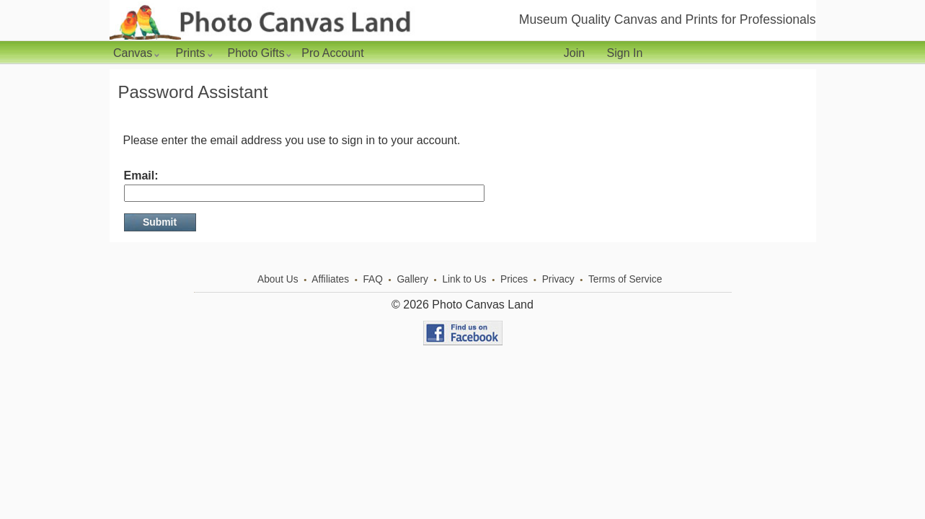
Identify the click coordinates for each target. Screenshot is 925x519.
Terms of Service (625, 279)
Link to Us (464, 279)
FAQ (373, 279)
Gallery (412, 279)
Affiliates (330, 279)
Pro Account (332, 53)
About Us (277, 279)
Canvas (136, 53)
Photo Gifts (259, 53)
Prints (194, 53)
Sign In (625, 53)
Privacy (558, 279)
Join (574, 53)
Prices (514, 279)
